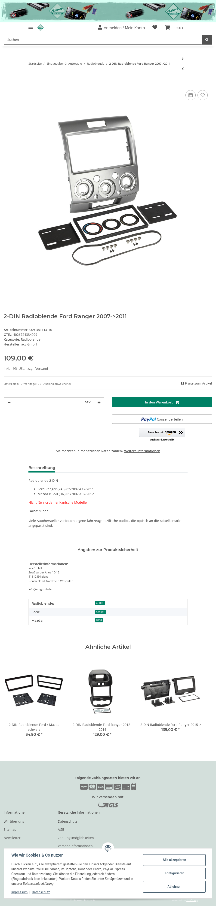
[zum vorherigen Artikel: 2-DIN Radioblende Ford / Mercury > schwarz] (183, 69)
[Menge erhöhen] (99, 402)
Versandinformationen (75, 846)
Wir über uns (14, 821)
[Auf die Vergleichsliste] (190, 95)
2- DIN (100, 603)
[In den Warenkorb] (7, 83)
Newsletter (12, 838)
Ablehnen (174, 886)
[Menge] (48, 402)
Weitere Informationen (142, 451)
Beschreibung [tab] (41, 468)
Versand (41, 368)
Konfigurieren (174, 873)
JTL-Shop (191, 900)
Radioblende (30, 339)
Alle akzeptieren (174, 860)
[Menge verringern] (9, 402)
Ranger (100, 611)
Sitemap (10, 829)
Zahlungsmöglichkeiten (76, 838)
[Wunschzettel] (155, 27)
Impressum (19, 892)
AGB (61, 829)
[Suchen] (103, 40)
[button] (121, 27)
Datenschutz (67, 821)
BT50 (99, 620)
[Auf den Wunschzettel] (202, 95)
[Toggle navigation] (30, 25)
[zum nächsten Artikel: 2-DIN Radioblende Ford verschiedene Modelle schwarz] (183, 59)
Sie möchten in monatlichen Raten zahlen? (108, 451)
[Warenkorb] (174, 27)
